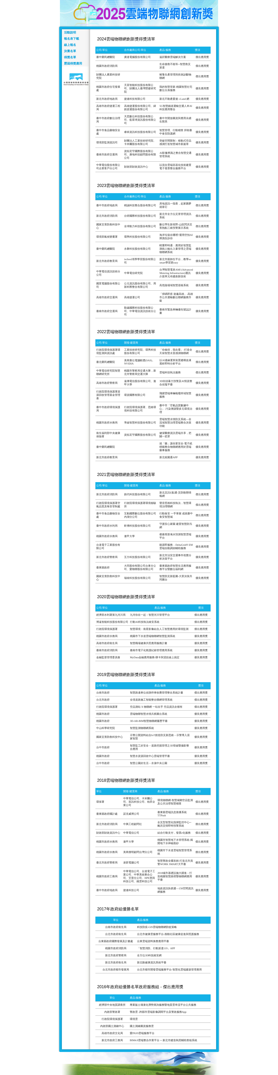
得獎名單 (70, 57)
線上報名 (70, 45)
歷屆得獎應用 (73, 63)
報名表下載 (71, 38)
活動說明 (70, 32)
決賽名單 (70, 51)
